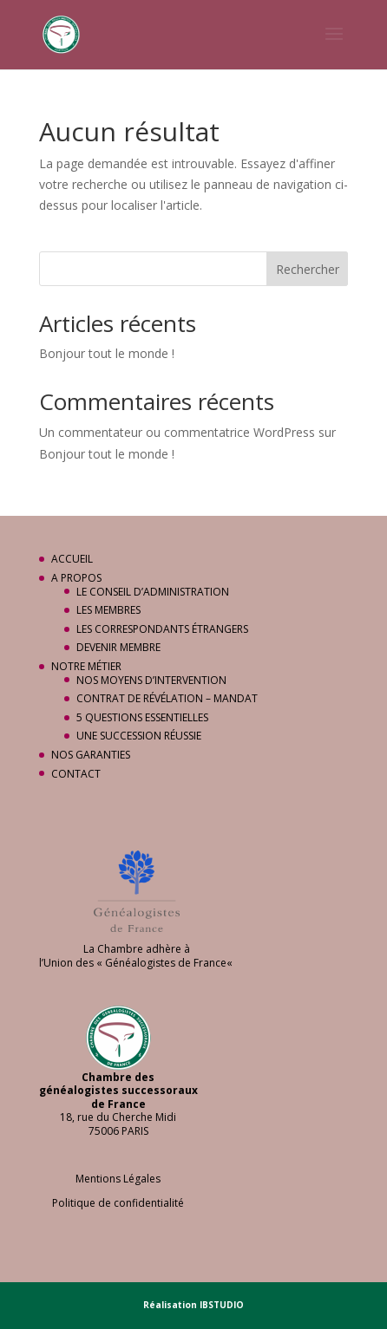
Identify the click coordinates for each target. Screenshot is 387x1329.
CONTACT (76, 773)
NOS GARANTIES (90, 754)
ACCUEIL (72, 558)
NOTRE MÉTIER (86, 666)
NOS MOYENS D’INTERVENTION (151, 680)
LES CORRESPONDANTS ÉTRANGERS (162, 629)
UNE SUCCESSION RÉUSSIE (138, 735)
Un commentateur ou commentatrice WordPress (177, 432)
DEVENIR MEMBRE (118, 647)
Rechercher (307, 269)
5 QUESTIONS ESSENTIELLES (142, 717)
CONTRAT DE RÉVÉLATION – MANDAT (167, 698)
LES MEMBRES (108, 610)
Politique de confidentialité (118, 1202)
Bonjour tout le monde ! (106, 353)
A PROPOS (76, 577)
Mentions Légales (118, 1178)
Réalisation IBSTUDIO (193, 1305)
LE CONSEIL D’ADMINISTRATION (152, 591)
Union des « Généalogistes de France (134, 962)
